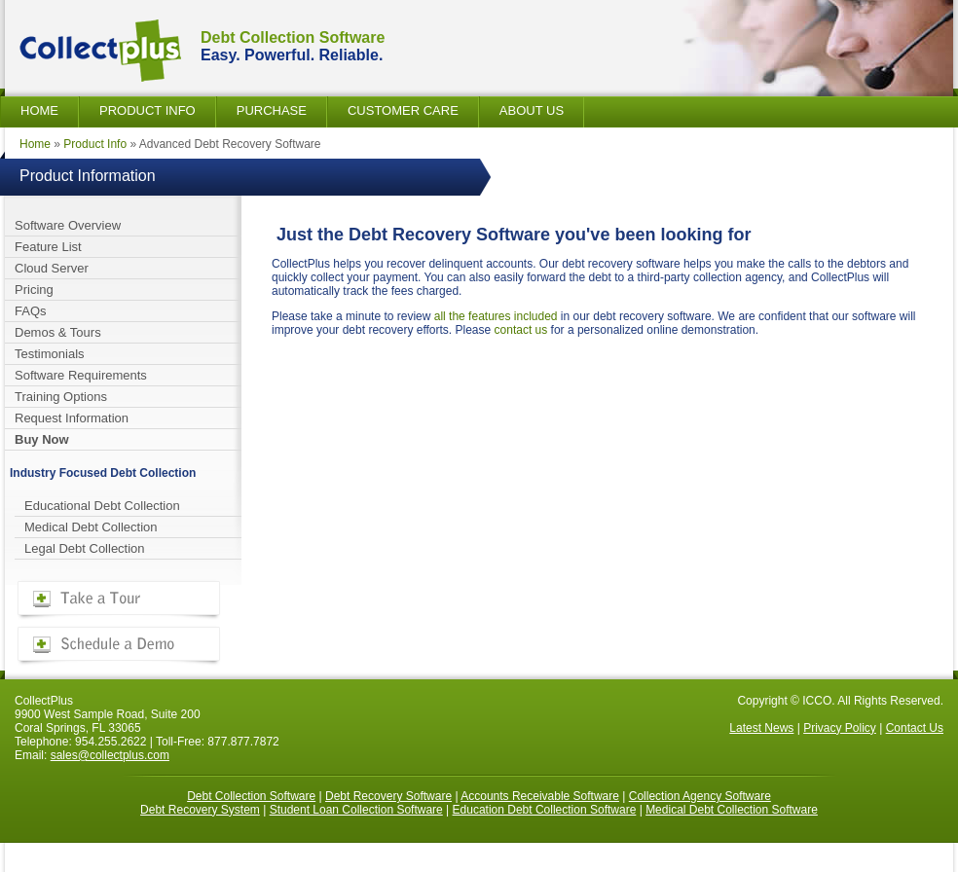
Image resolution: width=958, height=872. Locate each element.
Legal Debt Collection (84, 548)
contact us (521, 330)
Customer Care (403, 110)
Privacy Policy (839, 728)
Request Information (72, 418)
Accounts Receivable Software (540, 796)
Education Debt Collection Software (545, 810)
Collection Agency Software (700, 796)
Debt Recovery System (200, 810)
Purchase (272, 110)
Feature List (48, 246)
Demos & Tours (58, 332)
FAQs (31, 311)
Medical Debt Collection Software (731, 810)
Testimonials (50, 353)
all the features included (496, 316)
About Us (531, 110)
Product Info (147, 110)
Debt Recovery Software (388, 796)
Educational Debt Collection (102, 505)
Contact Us (914, 728)
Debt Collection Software (251, 796)
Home (39, 110)
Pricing (34, 289)
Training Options (61, 396)
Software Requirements (81, 375)
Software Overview (68, 225)
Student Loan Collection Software (356, 810)
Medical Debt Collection (91, 527)
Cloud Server (52, 268)
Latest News (761, 728)
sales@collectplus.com (110, 755)
